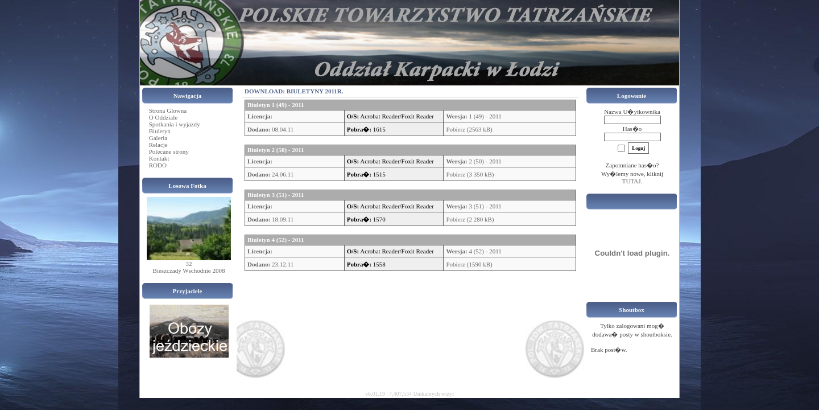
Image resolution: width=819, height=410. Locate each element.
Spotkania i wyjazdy (174, 124)
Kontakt (159, 158)
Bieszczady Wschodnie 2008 (189, 270)
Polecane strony (169, 151)
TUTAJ (631, 181)
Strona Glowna (168, 110)
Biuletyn (160, 131)
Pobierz (455, 129)
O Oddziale (163, 117)
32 (189, 263)
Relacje (158, 144)
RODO (158, 165)
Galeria (158, 137)
